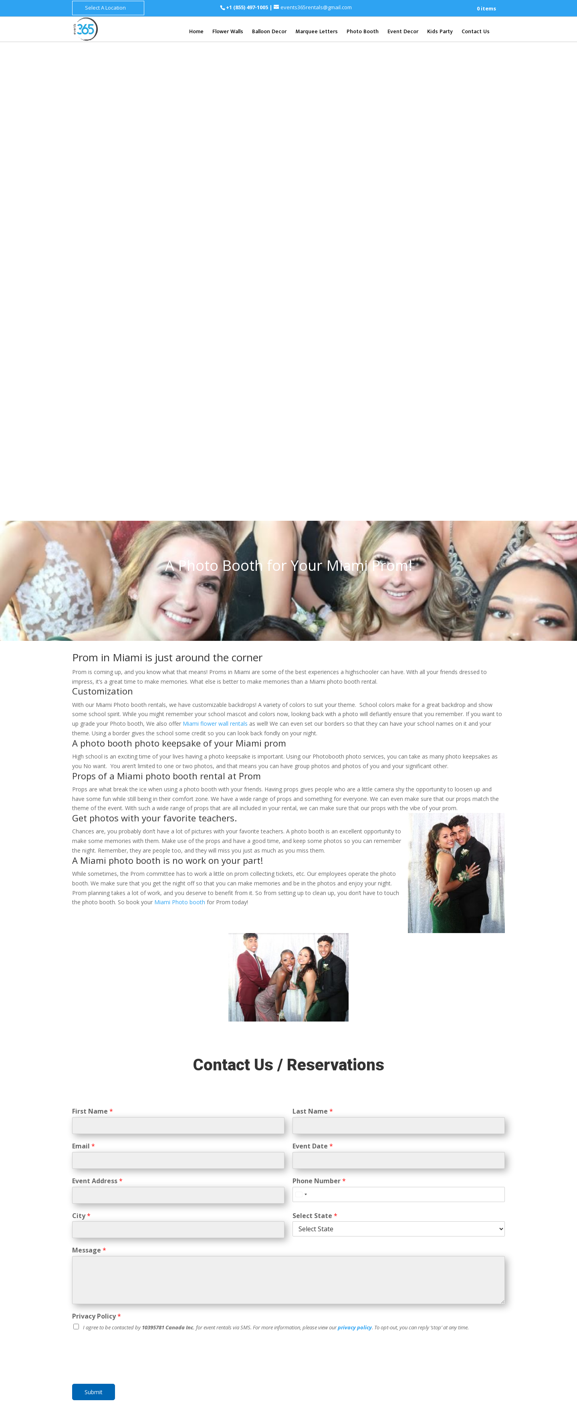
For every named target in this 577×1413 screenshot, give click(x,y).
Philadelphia (467, 1287)
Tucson (310, 1119)
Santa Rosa (316, 1192)
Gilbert (337, 1129)
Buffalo (479, 1179)
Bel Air (458, 1213)
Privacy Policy (96, 837)
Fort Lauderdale (353, 1226)
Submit (94, 913)
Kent (473, 1095)
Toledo (338, 1313)
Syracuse (479, 1188)
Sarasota (371, 1245)
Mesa (329, 1119)
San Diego (330, 1201)
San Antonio (468, 1311)
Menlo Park (356, 1163)
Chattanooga (459, 1237)
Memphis (484, 1228)
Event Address (97, 702)
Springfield (456, 1154)
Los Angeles (345, 1153)
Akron (358, 1313)
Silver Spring (430, 1213)
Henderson (483, 1262)
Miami (343, 1235)
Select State (315, 737)
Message (89, 771)
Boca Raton (336, 1216)
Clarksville (428, 1247)
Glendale (313, 1129)
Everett (424, 1105)
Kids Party (440, 32)
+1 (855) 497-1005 (247, 7)
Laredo (442, 1340)
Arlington (442, 1330)
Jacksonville (317, 1235)
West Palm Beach (359, 1264)
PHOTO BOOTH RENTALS (289, 971)
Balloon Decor (269, 32)
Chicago (444, 1144)
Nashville (457, 1228)
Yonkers (454, 1188)
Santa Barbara (365, 1201)
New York (454, 1179)
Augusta (312, 1289)
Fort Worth (475, 1321)
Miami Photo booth (179, 423)
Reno (421, 1271)
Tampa (350, 1254)
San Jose (363, 1182)
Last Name (313, 632)
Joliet (481, 1154)
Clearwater (315, 1226)
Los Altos (313, 1153)
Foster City (369, 1144)
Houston (425, 1321)
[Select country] (301, 715)
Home (196, 32)
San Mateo (347, 1192)
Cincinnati (313, 1313)
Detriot (449, 1120)
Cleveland (358, 1304)
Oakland (312, 1173)
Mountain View (320, 1163)
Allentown (459, 1296)
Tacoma (483, 1085)
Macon (334, 1289)
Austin (448, 1321)
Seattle (459, 1085)
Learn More (288, 1019)
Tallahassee (317, 1264)
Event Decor (402, 32)
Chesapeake (430, 1364)
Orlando (311, 1245)
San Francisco (331, 1182)
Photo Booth (363, 32)
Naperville (427, 1163)
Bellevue (452, 1095)
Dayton (310, 1323)
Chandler (350, 1119)
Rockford (426, 1154)
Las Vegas (453, 1262)
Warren (423, 1129)
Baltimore (454, 1203)
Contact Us (476, 32)
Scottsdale (362, 1110)
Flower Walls (227, 32)
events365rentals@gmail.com (137, 1122)
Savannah (360, 1279)
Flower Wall (205, 1094)
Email (83, 667)
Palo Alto (338, 1173)
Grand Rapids (479, 1120)
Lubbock (465, 1340)
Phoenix (333, 1110)
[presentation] (133, 892)
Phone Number (319, 702)
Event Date (313, 667)
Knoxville (426, 1237)
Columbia (483, 1203)
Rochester (427, 1188)
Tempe (358, 1129)
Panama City (340, 1245)
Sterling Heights (457, 1129)
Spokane (425, 1095)
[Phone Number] (399, 715)
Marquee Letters (316, 32)
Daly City (340, 1144)
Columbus (329, 1304)
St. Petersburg (319, 1254)
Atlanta (334, 1279)
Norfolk (486, 1355)
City (81, 737)
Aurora (466, 1144)
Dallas (440, 1311)
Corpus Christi (476, 1330)
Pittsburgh (428, 1296)
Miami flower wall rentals (215, 245)
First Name (92, 632)
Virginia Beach (454, 1355)
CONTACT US (205, 1205)
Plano (422, 1340)
